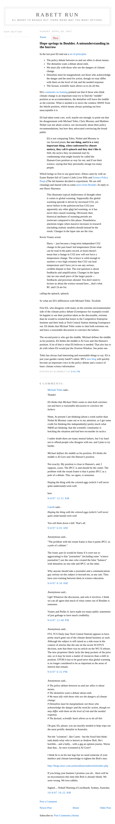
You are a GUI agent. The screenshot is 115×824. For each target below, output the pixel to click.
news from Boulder (86, 184)
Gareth (51, 507)
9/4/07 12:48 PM (58, 620)
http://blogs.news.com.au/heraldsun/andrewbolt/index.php (78, 765)
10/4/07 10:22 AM (59, 792)
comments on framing (56, 92)
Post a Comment (48, 801)
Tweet (43, 37)
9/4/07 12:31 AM (58, 498)
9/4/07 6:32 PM (58, 671)
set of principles (78, 54)
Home (76, 807)
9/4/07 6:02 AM (58, 528)
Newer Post (46, 807)
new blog (91, 359)
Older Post (105, 807)
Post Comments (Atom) (66, 815)
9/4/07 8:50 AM (58, 583)
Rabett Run (57, 14)
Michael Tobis (55, 389)
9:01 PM (75, 371)
